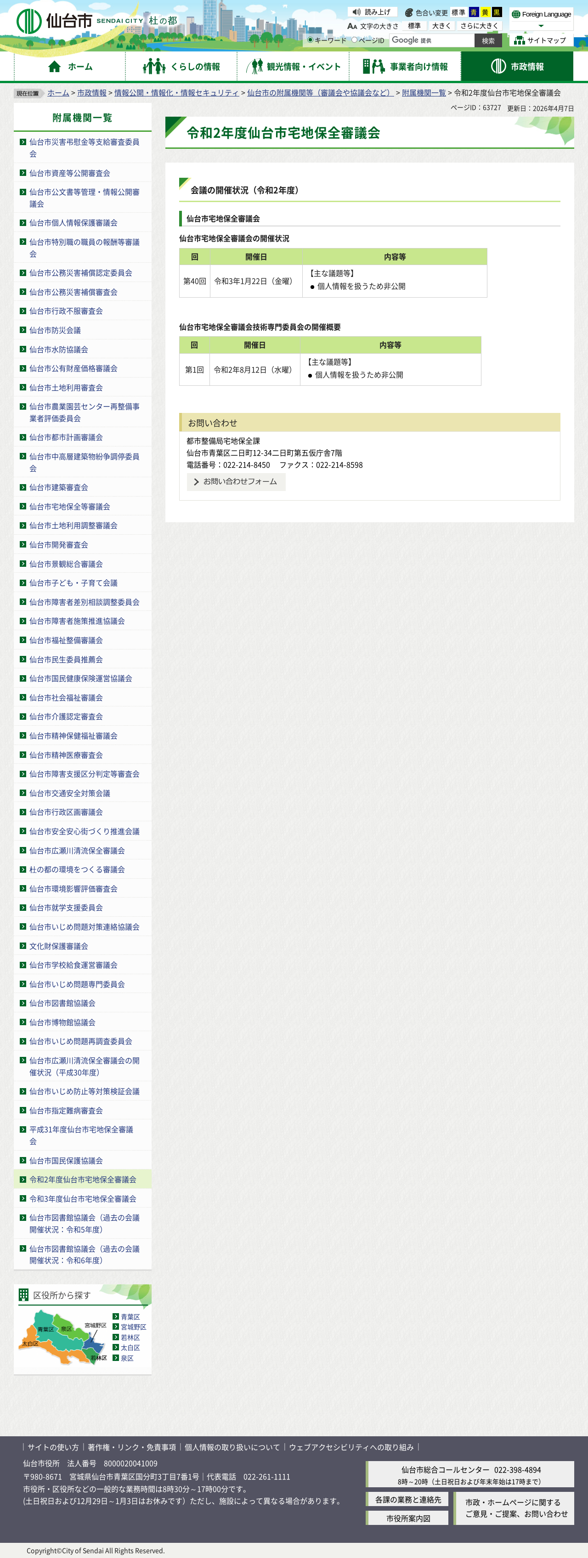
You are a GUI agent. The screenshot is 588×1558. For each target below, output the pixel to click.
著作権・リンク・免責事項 (132, 1446)
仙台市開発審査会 (58, 544)
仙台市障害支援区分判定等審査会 (84, 773)
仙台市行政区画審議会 (66, 811)
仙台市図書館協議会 (62, 1002)
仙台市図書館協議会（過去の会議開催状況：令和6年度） (84, 1254)
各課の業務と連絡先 (408, 1499)
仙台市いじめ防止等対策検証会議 (84, 1090)
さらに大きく (479, 25)
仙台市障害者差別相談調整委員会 (84, 601)
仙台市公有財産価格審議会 (73, 367)
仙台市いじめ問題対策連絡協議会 (84, 926)
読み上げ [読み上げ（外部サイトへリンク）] (377, 11)
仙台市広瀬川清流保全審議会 (77, 850)
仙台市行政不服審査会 (66, 310)
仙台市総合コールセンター (445, 1469)
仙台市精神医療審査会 (66, 754)
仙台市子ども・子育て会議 (73, 582)
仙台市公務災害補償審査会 (73, 291)
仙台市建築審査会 (58, 486)
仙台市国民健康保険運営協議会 (80, 677)
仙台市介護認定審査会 (66, 716)
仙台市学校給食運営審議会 (73, 964)
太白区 (130, 1347)
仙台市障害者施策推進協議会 (77, 620)
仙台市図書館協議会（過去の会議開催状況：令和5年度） (84, 1223)
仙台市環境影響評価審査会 (73, 888)
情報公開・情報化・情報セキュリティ (176, 92)
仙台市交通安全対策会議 (69, 792)
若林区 (130, 1337)
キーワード (327, 40)
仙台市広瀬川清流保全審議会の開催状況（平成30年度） (84, 1066)
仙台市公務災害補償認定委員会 (80, 272)
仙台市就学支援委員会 (66, 907)
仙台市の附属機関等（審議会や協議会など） (320, 92)
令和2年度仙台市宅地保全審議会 (82, 1179)
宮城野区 (134, 1326)
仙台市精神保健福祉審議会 (73, 735)
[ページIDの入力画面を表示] (354, 40)
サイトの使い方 (53, 1446)
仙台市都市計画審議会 (66, 436)
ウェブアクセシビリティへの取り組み (351, 1446)
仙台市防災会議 (55, 329)
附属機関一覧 (424, 92)
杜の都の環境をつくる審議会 (77, 869)
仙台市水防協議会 (58, 349)
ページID (367, 40)
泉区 (127, 1357)
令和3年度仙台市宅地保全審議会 (82, 1198)
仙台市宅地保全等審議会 (69, 506)
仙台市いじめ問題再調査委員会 (80, 1040)
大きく (442, 25)
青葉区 (130, 1316)
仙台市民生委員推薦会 (66, 659)
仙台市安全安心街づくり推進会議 (84, 830)
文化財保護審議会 (58, 945)
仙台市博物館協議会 (62, 1021)
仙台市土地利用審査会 (66, 387)
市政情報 (92, 92)
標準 (459, 12)
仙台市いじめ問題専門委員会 (77, 983)
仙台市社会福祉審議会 (66, 697)
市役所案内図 (408, 1518)
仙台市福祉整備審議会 (66, 639)
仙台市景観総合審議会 (66, 563)
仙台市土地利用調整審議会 (73, 525)
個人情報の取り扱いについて (232, 1446)
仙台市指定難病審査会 (66, 1110)
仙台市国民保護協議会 (66, 1160)
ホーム (58, 92)
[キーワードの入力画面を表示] (310, 40)
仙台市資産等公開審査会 (69, 172)
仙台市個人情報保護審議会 (73, 222)
